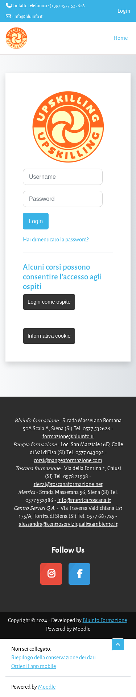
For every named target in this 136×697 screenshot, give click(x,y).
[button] (117, 644)
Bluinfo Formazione (105, 620)
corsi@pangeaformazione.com (68, 460)
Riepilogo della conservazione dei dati (53, 657)
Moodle (46, 686)
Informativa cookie (49, 336)
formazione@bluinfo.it (68, 436)
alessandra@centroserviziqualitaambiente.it (68, 524)
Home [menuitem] (121, 38)
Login (124, 10)
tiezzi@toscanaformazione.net (68, 484)
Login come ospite (49, 302)
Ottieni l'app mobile (33, 666)
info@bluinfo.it (27, 16)
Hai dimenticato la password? (55, 239)
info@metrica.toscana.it (84, 500)
